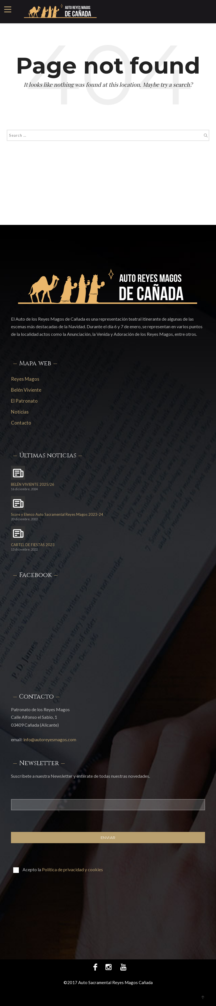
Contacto (21, 423)
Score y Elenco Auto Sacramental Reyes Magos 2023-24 (57, 514)
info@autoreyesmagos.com (49, 739)
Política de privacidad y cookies (72, 869)
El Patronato (24, 401)
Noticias (20, 412)
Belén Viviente (26, 390)
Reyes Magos (25, 379)
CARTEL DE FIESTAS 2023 (33, 545)
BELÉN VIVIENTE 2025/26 (32, 484)
